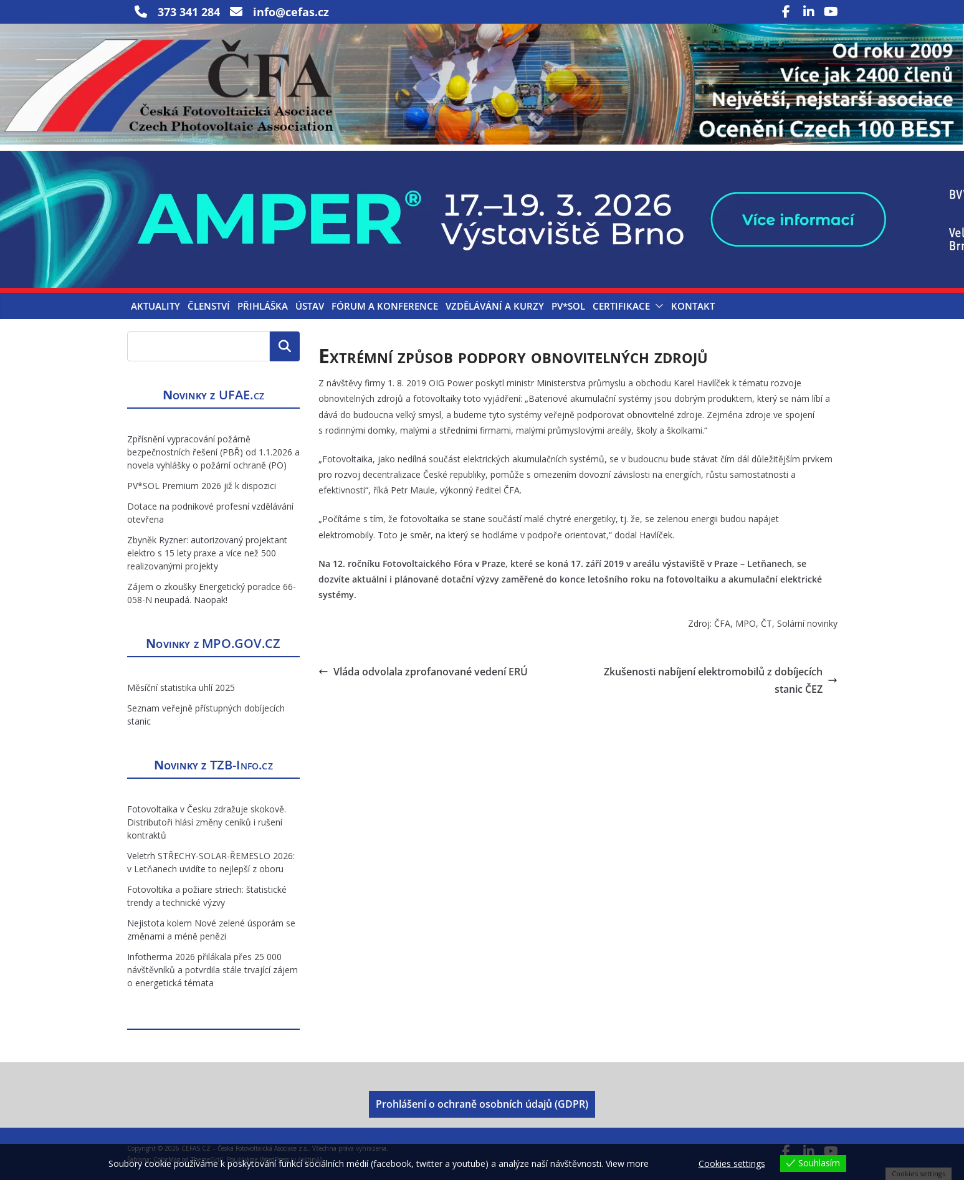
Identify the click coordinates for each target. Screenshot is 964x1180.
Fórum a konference (385, 306)
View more (627, 1163)
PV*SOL (568, 306)
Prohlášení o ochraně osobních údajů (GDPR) (482, 1104)
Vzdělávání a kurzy (495, 306)
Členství (209, 306)
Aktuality (155, 306)
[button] (657, 306)
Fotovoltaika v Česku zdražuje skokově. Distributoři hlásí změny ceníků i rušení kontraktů (206, 822)
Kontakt (693, 306)
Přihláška (262, 306)
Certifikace (621, 306)
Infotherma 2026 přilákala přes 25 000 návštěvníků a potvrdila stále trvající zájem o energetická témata (212, 970)
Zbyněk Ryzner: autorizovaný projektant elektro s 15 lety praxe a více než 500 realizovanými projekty (207, 553)
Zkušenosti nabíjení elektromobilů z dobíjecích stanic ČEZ (721, 681)
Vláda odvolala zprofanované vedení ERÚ (423, 671)
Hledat (285, 346)
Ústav (309, 306)
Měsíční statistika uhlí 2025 (181, 687)
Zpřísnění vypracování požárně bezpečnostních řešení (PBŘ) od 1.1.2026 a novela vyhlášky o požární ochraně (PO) (213, 452)
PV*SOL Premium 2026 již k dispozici (201, 486)
